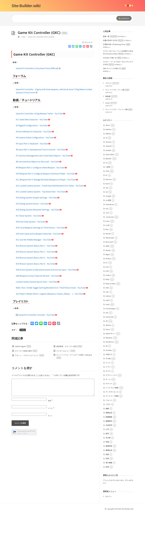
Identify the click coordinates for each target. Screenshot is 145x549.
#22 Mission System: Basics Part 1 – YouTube (36, 282)
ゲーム (108, 416)
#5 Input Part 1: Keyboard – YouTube (33, 180)
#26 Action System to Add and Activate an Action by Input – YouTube (47, 306)
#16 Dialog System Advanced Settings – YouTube (39, 246)
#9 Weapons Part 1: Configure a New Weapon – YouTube (41, 204)
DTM (107, 207)
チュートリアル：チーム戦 (117, 126)
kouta (111, 139)
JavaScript (110, 253)
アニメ (108, 399)
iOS (107, 245)
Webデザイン (110, 370)
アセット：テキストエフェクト (29, 392)
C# (107, 199)
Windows (109, 374)
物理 (107, 478)
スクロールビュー (65, 387)
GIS (107, 224)
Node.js (108, 295)
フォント (109, 437)
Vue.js (108, 366)
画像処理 (109, 482)
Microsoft (109, 278)
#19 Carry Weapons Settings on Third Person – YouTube (41, 264)
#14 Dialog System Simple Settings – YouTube (37, 234)
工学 (107, 466)
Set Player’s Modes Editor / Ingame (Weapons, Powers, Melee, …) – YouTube (50, 330)
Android (108, 182)
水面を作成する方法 (113, 77)
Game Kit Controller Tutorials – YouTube (36, 351)
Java (107, 249)
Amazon (109, 178)
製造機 (111, 133)
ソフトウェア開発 (112, 424)
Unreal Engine (111, 345)
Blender (108, 195)
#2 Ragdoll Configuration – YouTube (33, 162)
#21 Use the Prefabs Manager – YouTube (34, 276)
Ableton (108, 166)
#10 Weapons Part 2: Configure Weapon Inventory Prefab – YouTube (46, 210)
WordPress (110, 378)
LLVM (107, 262)
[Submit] (124, 18)
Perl (107, 303)
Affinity (108, 170)
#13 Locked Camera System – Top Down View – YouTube (42, 228)
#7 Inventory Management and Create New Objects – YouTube (44, 192)
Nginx (108, 291)
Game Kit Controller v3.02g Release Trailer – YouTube (40, 150)
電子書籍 (109, 499)
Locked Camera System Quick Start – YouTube (37, 318)
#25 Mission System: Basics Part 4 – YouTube (36, 300)
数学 (107, 470)
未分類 (108, 474)
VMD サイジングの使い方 (114, 105)
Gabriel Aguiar (23, 383)
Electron (109, 216)
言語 (107, 495)
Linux (107, 257)
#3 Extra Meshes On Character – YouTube (35, 168)
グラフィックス (111, 411)
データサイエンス (112, 428)
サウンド (109, 420)
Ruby (107, 316)
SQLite (108, 332)
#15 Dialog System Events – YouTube (33, 240)
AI (106, 174)
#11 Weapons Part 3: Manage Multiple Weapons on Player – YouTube (47, 216)
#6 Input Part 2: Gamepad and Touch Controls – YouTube (42, 186)
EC (107, 212)
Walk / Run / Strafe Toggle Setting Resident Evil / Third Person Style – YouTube (52, 324)
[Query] (60, 18)
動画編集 (109, 453)
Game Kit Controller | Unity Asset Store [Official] (38, 104)
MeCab (108, 270)
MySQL (108, 287)
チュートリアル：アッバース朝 (118, 146)
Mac (107, 266)
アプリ (108, 403)
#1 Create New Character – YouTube (33, 156)
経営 (107, 491)
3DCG (108, 162)
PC (107, 299)
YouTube (109, 387)
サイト (50, 452)
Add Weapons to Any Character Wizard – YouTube (38, 312)
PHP (107, 307)
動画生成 (109, 449)
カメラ (108, 407)
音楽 (107, 503)
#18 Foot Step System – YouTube (32, 258)
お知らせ (109, 391)
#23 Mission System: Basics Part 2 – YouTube (36, 288)
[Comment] (53, 423)
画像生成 (109, 487)
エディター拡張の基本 (26, 387)
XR (107, 382)
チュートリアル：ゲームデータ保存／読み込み (74, 392)
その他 (108, 395)
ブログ (108, 441)
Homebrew (110, 241)
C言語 (108, 203)
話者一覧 (110, 73)
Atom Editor (110, 191)
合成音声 (109, 461)
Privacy (19, 470)
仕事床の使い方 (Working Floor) (116, 81)
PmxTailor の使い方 (112, 94)
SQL (107, 328)
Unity (23, 73)
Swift (108, 337)
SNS (107, 324)
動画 (107, 445)
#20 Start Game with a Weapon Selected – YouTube (39, 270)
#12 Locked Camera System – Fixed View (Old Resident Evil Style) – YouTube (51, 222)
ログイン (108, 533)
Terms (25, 470)
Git (107, 228)
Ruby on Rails (110, 320)
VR (107, 357)
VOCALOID (109, 353)
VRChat (108, 361)
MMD (107, 282)
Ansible (108, 187)
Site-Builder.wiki (26, 5)
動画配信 (109, 457)
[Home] (19, 73)
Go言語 (108, 237)
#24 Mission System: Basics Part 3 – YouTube (36, 294)
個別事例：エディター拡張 (69, 383)
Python (108, 311)
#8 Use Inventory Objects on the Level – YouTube (38, 198)
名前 (50, 437)
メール (51, 445)
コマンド (112, 119)
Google (108, 232)
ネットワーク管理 (112, 432)
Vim (107, 349)
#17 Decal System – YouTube (30, 252)
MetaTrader (110, 274)
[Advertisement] (72, 44)
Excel (108, 220)
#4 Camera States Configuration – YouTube (36, 174)
